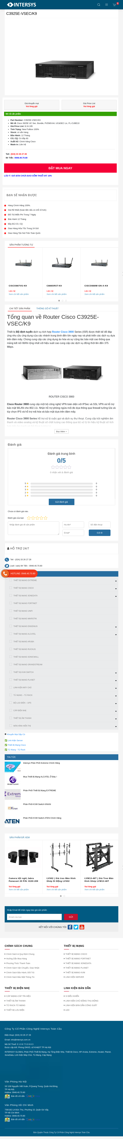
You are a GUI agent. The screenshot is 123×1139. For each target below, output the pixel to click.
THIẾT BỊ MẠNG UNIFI (23, 611)
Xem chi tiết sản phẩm (19, 294)
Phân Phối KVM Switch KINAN (37, 804)
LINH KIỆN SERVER (74, 977)
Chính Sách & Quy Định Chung (20, 954)
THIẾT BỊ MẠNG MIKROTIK (25, 619)
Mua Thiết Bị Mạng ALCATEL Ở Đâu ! (40, 777)
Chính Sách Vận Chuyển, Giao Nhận (22, 968)
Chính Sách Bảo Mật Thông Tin (20, 977)
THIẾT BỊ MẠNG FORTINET (25, 603)
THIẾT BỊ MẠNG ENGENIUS (25, 626)
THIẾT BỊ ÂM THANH (22, 718)
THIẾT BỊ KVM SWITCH (23, 672)
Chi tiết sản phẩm (19, 308)
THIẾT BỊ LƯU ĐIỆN (15, 1010)
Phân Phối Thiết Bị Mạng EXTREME (39, 790)
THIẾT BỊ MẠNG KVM (75, 972)
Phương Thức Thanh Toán (18, 963)
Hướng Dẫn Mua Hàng (16, 958)
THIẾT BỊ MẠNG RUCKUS (24, 649)
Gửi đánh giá (61, 502)
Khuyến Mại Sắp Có (16, 734)
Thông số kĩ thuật (47, 308)
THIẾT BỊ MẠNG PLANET (24, 680)
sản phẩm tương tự (21, 244)
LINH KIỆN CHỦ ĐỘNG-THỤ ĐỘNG (81, 1001)
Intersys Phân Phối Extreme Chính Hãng (41, 763)
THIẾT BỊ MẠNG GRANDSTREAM (27, 664)
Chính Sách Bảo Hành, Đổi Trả (20, 972)
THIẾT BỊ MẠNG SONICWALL (26, 657)
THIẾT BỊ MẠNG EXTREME (25, 580)
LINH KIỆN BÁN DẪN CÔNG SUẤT (81, 1005)
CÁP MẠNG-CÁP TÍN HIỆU (18, 996)
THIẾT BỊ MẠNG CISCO (23, 588)
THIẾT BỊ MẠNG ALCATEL (24, 634)
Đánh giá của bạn (16, 518)
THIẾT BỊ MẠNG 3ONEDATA (25, 596)
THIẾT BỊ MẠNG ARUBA (23, 642)
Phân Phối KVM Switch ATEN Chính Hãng (42, 818)
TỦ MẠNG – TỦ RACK (23, 695)
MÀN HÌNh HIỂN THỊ (22, 726)
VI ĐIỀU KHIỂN (72, 996)
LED (67, 1010)
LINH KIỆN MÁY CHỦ (22, 687)
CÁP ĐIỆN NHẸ (19, 710)
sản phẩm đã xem (19, 837)
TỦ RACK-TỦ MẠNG (15, 1005)
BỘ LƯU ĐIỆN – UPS (22, 703)
